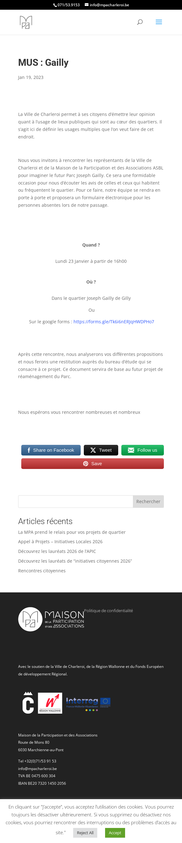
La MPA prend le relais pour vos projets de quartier (72, 532)
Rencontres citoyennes (42, 571)
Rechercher (148, 501)
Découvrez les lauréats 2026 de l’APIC (57, 551)
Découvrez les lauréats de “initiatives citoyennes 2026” (75, 561)
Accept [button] (115, 832)
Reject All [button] (85, 832)
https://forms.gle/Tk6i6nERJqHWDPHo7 (113, 322)
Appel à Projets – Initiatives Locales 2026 (60, 541)
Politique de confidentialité (108, 610)
